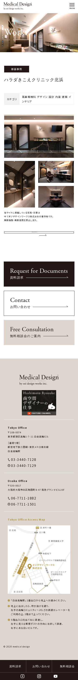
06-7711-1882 (23, 512)
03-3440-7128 (23, 474)
